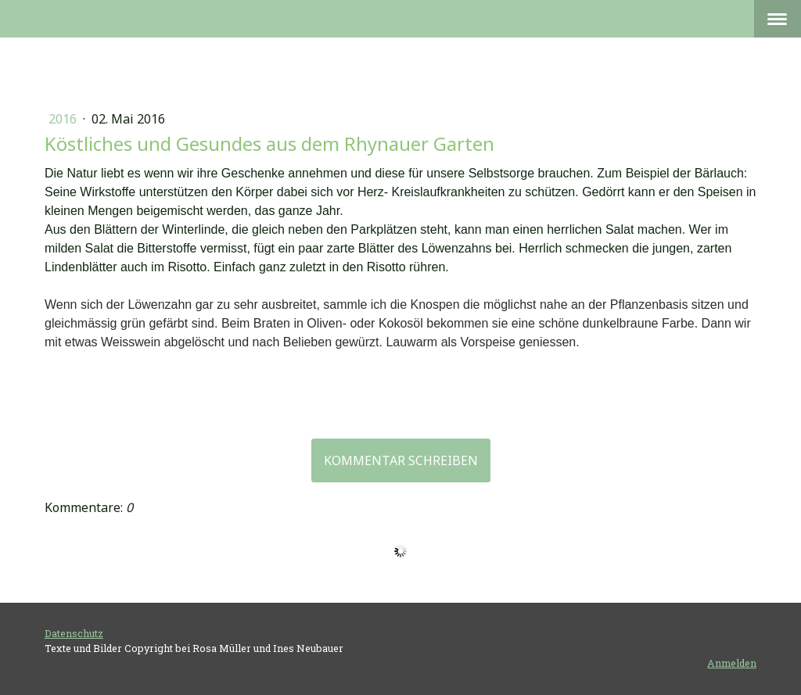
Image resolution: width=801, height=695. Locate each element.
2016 (64, 118)
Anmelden (731, 663)
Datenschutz (74, 633)
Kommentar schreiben (401, 460)
